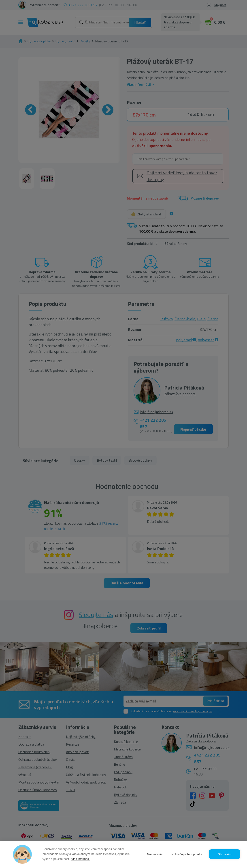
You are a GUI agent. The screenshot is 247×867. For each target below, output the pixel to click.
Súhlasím (225, 854)
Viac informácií (80, 859)
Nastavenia (155, 854)
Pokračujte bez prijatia (187, 854)
